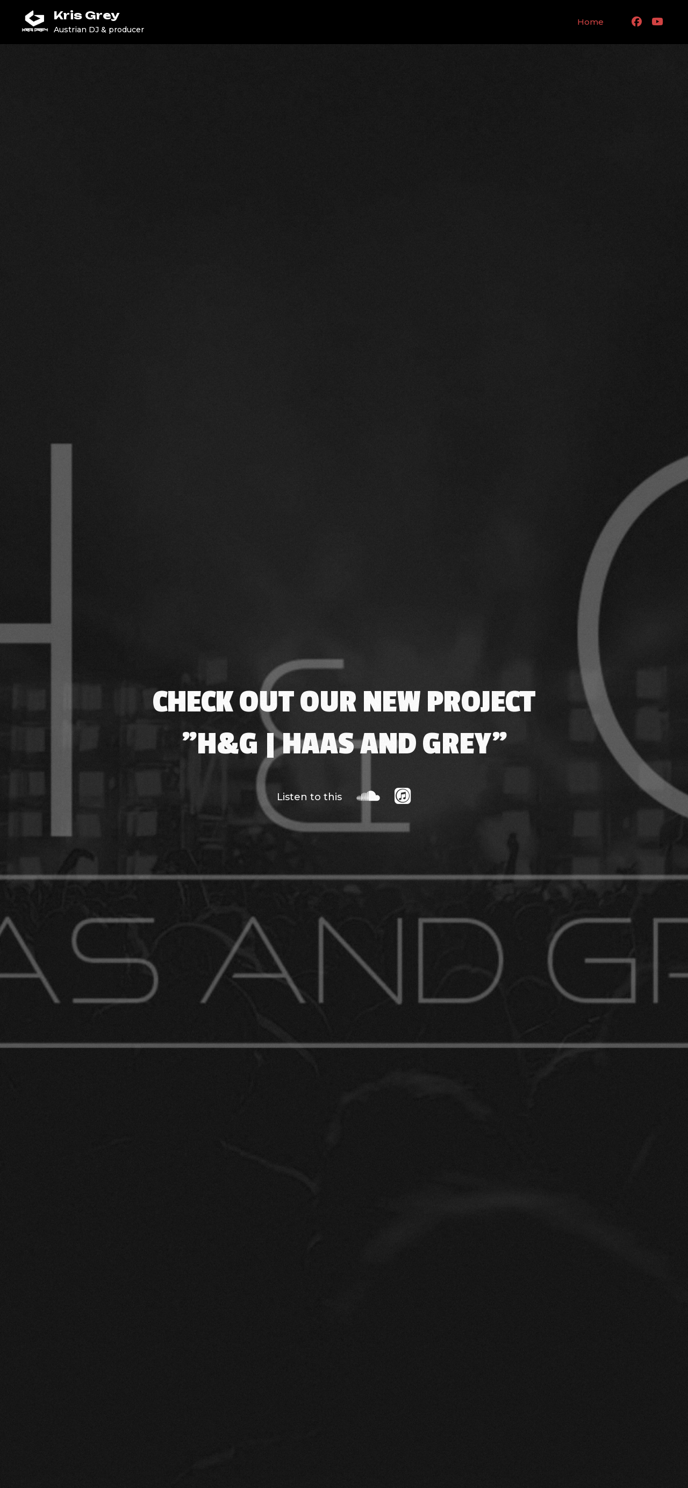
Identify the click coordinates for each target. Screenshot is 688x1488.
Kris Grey (86, 15)
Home (590, 22)
